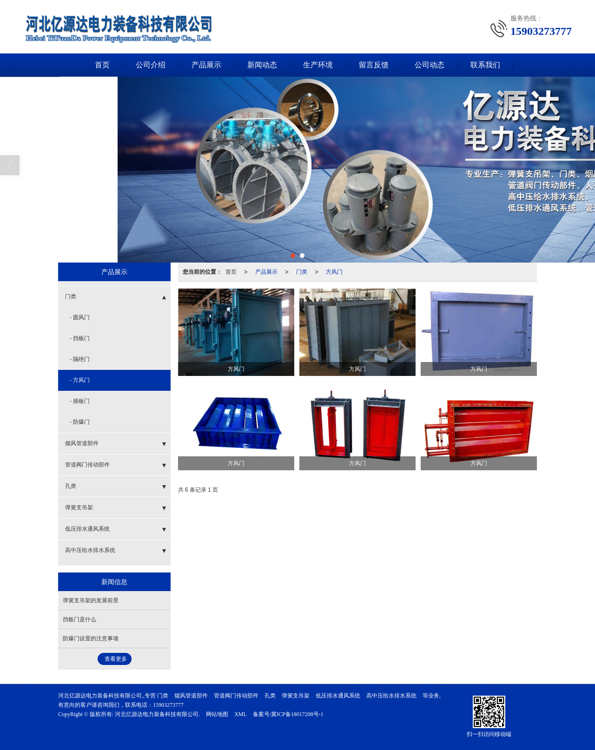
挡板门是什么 (79, 619)
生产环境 (318, 65)
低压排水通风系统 (87, 529)
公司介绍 (150, 65)
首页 (102, 65)
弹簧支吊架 (79, 507)
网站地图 (217, 714)
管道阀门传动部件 (87, 464)
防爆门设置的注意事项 (91, 638)
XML (240, 714)
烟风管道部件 (82, 443)
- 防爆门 (80, 422)
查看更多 (116, 659)
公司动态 (429, 65)
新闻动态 (262, 65)
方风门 (334, 272)
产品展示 (206, 65)
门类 (301, 272)
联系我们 (485, 65)
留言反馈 (374, 65)
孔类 (70, 486)
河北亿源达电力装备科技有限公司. (157, 714)
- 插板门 (80, 401)
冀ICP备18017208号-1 (297, 714)
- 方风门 (80, 380)
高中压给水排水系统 (90, 550)
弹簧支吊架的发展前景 (91, 600)
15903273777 (168, 705)
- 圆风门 (80, 317)
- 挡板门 (80, 338)
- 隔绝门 (80, 359)
